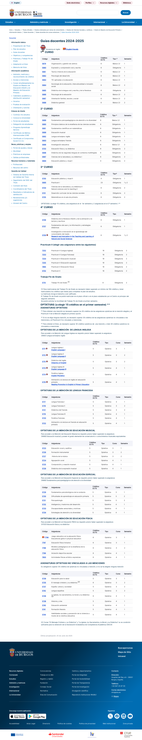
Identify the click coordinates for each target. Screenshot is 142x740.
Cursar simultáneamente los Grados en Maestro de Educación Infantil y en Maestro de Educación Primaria (23, 88)
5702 (44, 271)
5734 (44, 513)
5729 (44, 492)
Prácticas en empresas (21, 154)
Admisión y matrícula (39, 22)
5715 (44, 362)
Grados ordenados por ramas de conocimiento (49, 30)
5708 (44, 235)
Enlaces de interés (18, 111)
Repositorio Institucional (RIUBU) (84, 695)
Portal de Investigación (80, 687)
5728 (44, 469)
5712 (44, 355)
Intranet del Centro (20, 203)
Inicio (11, 30)
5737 (44, 587)
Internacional (99, 22)
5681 (44, 72)
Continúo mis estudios (21, 115)
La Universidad (128, 22)
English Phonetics (57, 376)
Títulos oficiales (27, 30)
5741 (44, 609)
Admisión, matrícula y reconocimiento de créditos (23, 75)
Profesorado (17, 164)
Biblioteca (127, 3)
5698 (44, 153)
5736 (44, 596)
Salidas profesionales (21, 157)
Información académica (20, 71)
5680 (44, 68)
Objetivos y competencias (23, 55)
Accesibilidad (14, 724)
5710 (44, 283)
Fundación (44, 683)
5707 (44, 226)
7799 (44, 553)
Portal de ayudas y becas (22, 148)
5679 (44, 64)
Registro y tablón (46, 679)
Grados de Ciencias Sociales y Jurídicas (79, 30)
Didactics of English (58, 363)
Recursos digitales (16, 671)
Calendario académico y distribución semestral (22, 97)
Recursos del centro (20, 168)
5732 (44, 504)
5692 (44, 136)
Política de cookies (64, 724)
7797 (44, 543)
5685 (44, 90)
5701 (44, 193)
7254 (44, 259)
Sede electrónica (73, 3)
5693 (44, 141)
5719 (44, 414)
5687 (44, 99)
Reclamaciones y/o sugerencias (20, 199)
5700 (44, 178)
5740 (44, 605)
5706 (44, 220)
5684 (44, 85)
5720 (44, 418)
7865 (44, 267)
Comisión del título (20, 186)
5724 (44, 460)
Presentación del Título (21, 46)
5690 (44, 124)
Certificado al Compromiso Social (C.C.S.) (23, 139)
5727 (44, 456)
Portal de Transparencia (81, 683)
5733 (44, 508)
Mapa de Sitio (124, 652)
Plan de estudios (19, 49)
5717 (44, 402)
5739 (44, 579)
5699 (44, 132)
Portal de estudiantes (21, 121)
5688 (44, 103)
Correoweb (13, 675)
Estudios (9, 22)
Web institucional (109, 724)
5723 (44, 448)
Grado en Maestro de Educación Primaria (107, 30)
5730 (44, 496)
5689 (44, 120)
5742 (44, 591)
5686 (44, 94)
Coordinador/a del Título (22, 189)
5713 (44, 368)
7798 (44, 548)
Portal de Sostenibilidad (81, 679)
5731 (44, 500)
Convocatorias (45, 671)
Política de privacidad (87, 724)
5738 (44, 601)
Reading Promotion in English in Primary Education (70, 384)
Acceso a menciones (21, 80)
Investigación (71, 22)
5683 (44, 80)
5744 (44, 615)
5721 (44, 410)
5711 (43, 349)
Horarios (16, 101)
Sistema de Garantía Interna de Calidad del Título (23, 176)
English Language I (58, 350)
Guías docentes (29, 32)
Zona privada (128, 724)
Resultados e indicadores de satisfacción (23, 193)
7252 (44, 251)
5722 (44, 423)
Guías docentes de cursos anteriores (47, 32)
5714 (44, 374)
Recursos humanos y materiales (23, 161)
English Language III (58, 369)
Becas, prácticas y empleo (21, 144)
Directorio (46, 724)
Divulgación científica (80, 691)
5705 (44, 197)
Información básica (15, 32)
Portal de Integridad (79, 675)
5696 (44, 145)
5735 (44, 583)
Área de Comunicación (48, 695)
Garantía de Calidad (18, 171)
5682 (44, 76)
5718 (44, 406)
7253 (44, 255)
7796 (47, 537)
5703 (44, 149)
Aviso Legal (31, 724)
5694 (44, 161)
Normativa (44, 691)
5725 (44, 464)
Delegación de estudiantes (23, 124)
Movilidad (17, 151)
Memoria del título (20, 67)
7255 (44, 263)
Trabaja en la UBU (47, 675)
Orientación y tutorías (21, 108)
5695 (44, 183)
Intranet (122, 656)
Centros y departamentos (81, 671)
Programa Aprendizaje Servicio (21, 128)
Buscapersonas (125, 648)
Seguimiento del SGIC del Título (22, 181)
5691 (44, 128)
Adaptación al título (20, 64)
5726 (44, 452)
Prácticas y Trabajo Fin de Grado (23, 60)
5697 (44, 157)
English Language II (58, 356)
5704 (44, 188)
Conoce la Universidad (21, 118)
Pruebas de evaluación (21, 104)
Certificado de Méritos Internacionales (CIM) (21, 134)
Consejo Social (45, 687)
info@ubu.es (116, 692)
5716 (44, 382)
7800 (44, 557)
